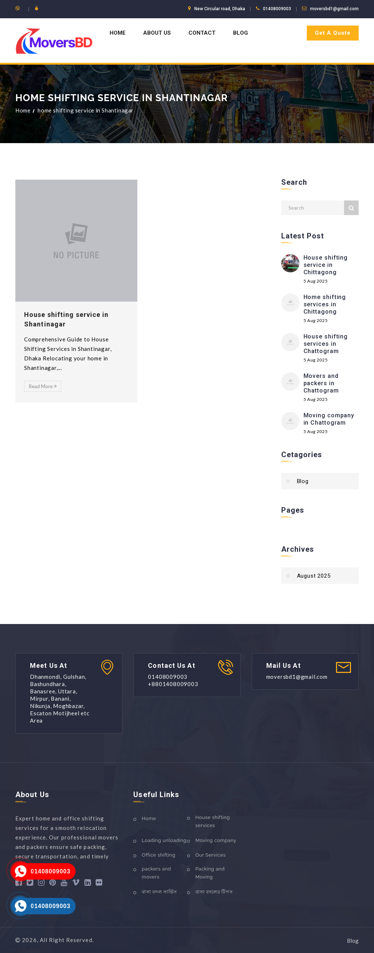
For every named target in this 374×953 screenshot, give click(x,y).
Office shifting (158, 855)
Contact (201, 33)
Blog (240, 33)
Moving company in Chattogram (329, 419)
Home (118, 33)
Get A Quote (333, 33)
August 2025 (314, 576)
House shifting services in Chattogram (326, 344)
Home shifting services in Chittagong (325, 304)
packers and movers (156, 873)
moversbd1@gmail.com (334, 8)
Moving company (215, 840)
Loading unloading (164, 840)
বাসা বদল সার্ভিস (159, 892)
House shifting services (212, 821)
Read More (43, 386)
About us (157, 33)
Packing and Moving (210, 873)
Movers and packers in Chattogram (321, 383)
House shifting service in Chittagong (326, 265)
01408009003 (50, 871)
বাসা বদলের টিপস (214, 892)
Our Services (210, 855)
